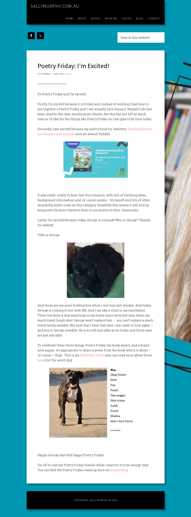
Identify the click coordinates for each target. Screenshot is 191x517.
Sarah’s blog (119, 470)
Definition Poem (92, 355)
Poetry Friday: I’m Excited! (75, 65)
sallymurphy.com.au (55, 6)
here (41, 360)
